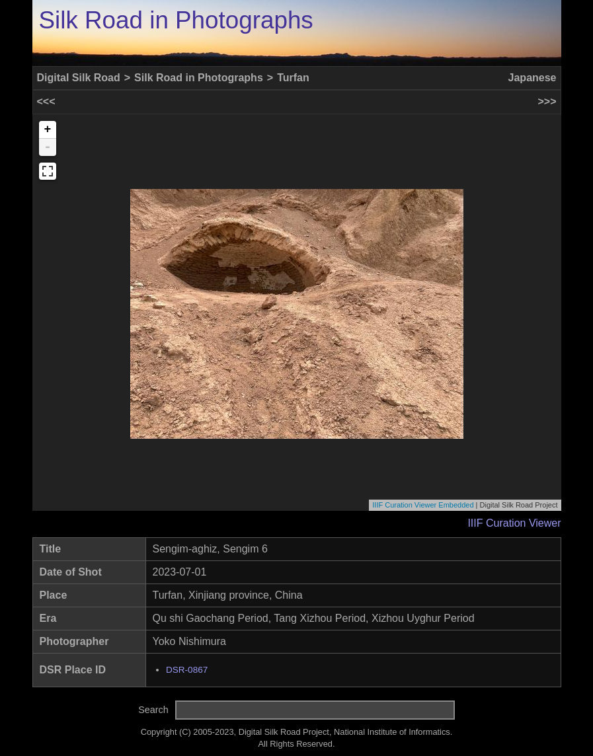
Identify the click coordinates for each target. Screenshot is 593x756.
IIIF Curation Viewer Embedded (422, 505)
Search (153, 709)
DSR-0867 (187, 670)
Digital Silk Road (78, 77)
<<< (46, 101)
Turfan (293, 77)
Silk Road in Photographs (176, 20)
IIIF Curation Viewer (514, 523)
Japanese (532, 77)
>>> (546, 101)
